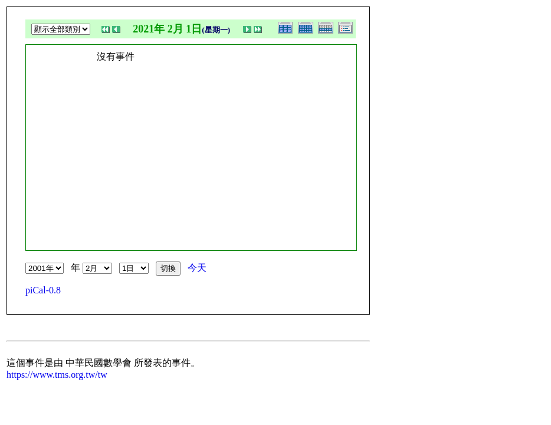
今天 (197, 268)
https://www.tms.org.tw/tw (56, 375)
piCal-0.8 (43, 290)
